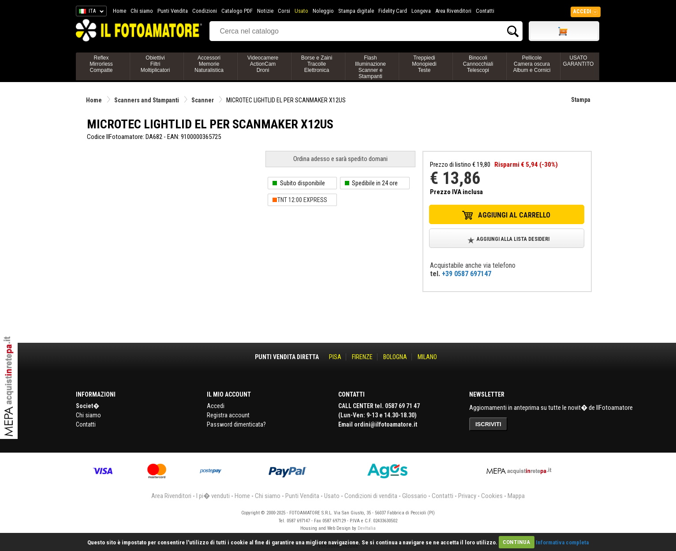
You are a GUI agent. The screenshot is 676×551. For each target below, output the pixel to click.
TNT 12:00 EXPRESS (302, 199)
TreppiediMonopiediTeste (424, 64)
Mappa (516, 496)
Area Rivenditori (453, 10)
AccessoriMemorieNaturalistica (209, 64)
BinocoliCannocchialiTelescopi (478, 64)
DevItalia (367, 528)
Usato (301, 10)
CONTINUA (516, 542)
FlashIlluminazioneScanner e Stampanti (370, 67)
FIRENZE (362, 356)
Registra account (228, 415)
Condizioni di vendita (370, 496)
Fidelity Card (392, 10)
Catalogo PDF (237, 10)
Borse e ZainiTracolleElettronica (316, 64)
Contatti (485, 10)
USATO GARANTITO (578, 61)
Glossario (414, 496)
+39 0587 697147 (466, 274)
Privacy (467, 496)
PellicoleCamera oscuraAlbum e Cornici (532, 64)
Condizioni (204, 10)
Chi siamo (142, 10)
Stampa (580, 99)
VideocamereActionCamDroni (263, 64)
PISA (335, 356)
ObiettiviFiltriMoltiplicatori (155, 64)
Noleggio (323, 10)
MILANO (427, 356)
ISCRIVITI (488, 424)
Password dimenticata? (236, 424)
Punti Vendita (172, 10)
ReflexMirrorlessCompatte (101, 64)
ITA (90, 12)
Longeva (421, 10)
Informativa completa (562, 542)
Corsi (284, 10)
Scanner (202, 100)
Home (119, 10)
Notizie (265, 10)
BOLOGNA (395, 356)
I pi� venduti (213, 496)
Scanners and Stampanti (146, 100)
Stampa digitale (356, 10)
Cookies (492, 496)
